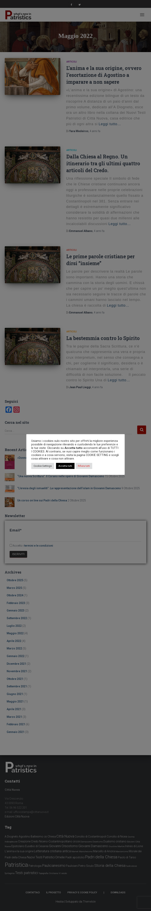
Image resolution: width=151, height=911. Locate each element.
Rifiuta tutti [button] (84, 465)
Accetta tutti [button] (65, 465)
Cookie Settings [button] (43, 465)
